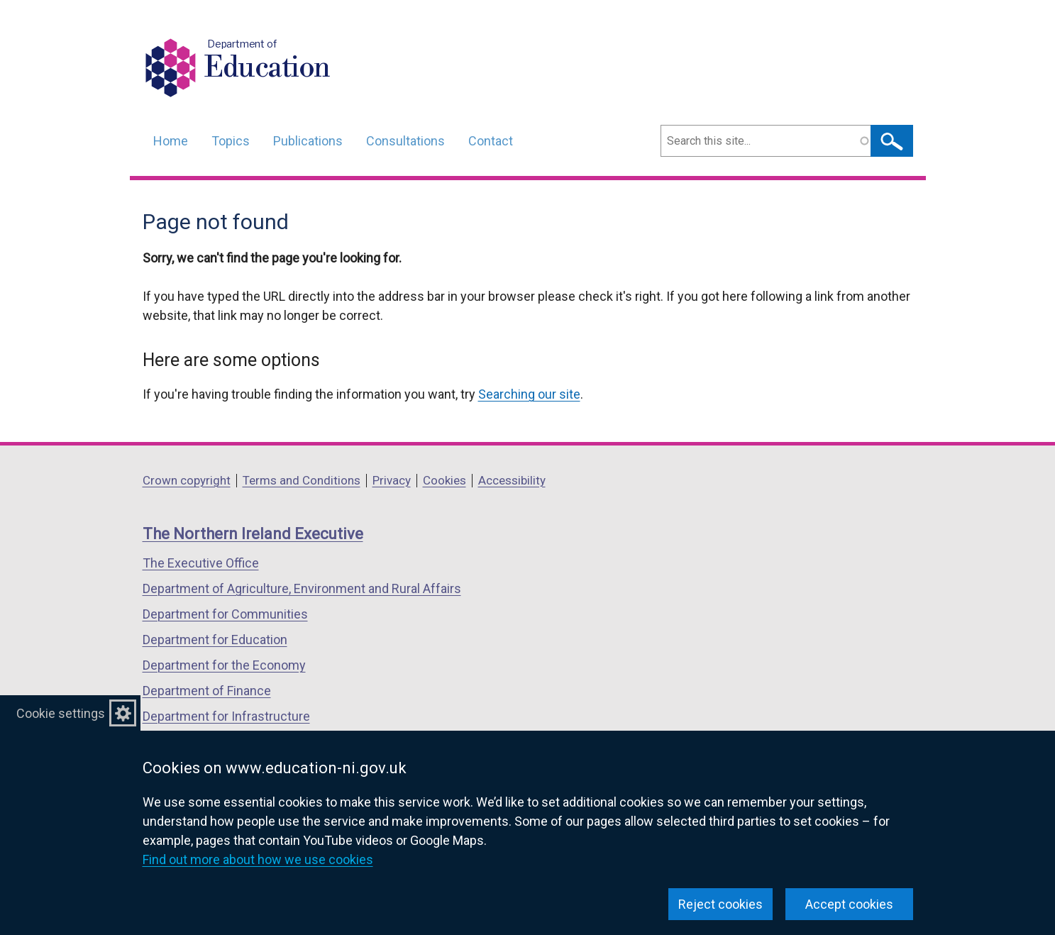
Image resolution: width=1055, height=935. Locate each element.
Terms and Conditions (301, 480)
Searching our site (529, 394)
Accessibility (512, 480)
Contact (490, 140)
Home (170, 140)
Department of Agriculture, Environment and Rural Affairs (302, 588)
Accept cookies (849, 904)
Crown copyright (187, 480)
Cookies (444, 480)
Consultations (405, 140)
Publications (308, 140)
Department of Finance (207, 690)
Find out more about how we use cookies (258, 859)
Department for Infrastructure (226, 716)
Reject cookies (720, 904)
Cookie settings (60, 713)
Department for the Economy (224, 665)
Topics (230, 140)
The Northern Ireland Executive (253, 534)
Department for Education (215, 639)
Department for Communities (225, 614)
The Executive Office (201, 562)
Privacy (391, 480)
